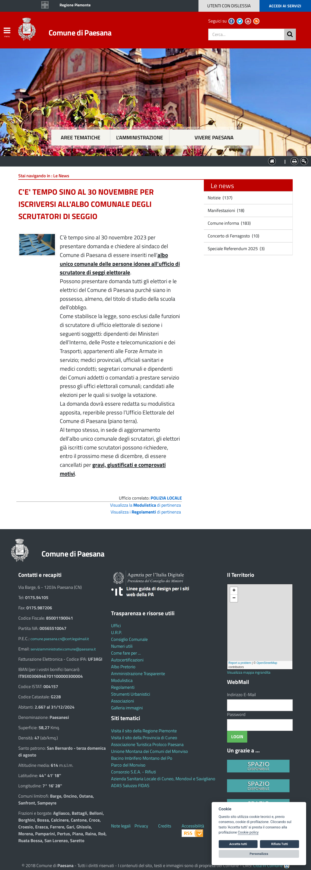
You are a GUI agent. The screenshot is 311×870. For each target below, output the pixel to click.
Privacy (141, 826)
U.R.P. (116, 632)
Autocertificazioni (127, 660)
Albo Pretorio (123, 666)
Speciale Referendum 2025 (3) (236, 248)
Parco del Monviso (128, 765)
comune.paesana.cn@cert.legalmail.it (60, 639)
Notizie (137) (219, 197)
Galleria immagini (127, 707)
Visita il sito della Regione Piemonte (144, 730)
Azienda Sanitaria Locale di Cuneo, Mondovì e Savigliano (163, 778)
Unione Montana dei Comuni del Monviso (149, 751)
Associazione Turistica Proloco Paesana (147, 744)
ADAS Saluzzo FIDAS (130, 785)
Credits (164, 826)
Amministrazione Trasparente (138, 673)
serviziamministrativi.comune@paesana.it (63, 649)
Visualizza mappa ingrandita (248, 672)
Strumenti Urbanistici (130, 694)
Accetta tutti (238, 844)
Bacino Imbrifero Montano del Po (141, 758)
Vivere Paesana (214, 137)
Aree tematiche (80, 137)
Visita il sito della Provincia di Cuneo (144, 737)
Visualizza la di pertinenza (145, 505)
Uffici (116, 625)
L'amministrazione (139, 137)
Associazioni (122, 701)
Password (236, 714)
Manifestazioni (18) (225, 210)
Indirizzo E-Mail (241, 694)
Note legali (121, 826)
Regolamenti (123, 687)
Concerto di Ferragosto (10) (233, 236)
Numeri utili (122, 646)
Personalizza (259, 854)
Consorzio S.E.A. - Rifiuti (133, 772)
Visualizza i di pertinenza (146, 512)
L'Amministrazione (152, 160)
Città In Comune (268, 865)
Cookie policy (248, 832)
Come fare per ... (126, 653)
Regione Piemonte (75, 5)
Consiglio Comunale (129, 639)
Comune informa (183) (229, 223)
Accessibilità (193, 826)
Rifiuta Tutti (279, 844)
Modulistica (122, 680)
